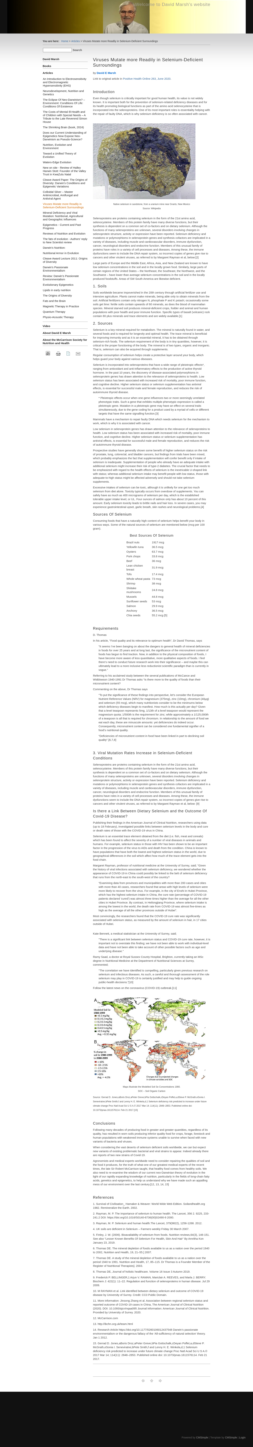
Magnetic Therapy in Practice (61, 306)
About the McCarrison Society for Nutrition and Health (65, 341)
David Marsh (51, 59)
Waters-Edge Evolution (57, 162)
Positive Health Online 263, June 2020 (146, 78)
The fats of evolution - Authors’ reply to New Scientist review (65, 240)
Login (242, 1437)
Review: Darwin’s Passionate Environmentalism (61, 277)
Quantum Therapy (54, 311)
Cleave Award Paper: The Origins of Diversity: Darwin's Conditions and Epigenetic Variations (65, 183)
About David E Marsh (57, 332)
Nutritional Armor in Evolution (61, 253)
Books (47, 66)
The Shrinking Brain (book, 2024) (63, 127)
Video (46, 326)
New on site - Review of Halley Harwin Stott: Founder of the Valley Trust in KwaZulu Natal (64, 171)
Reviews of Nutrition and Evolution (64, 233)
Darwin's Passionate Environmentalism (55, 269)
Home (64, 41)
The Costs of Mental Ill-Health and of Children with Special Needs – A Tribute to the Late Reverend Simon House (65, 116)
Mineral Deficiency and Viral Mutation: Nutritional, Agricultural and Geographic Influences (63, 216)
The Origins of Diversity (57, 295)
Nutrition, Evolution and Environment (57, 146)
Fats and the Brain (54, 300)
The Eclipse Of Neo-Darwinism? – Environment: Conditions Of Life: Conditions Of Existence (64, 103)
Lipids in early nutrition (57, 290)
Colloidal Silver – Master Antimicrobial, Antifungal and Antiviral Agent (60, 195)
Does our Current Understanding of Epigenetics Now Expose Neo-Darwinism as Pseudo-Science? (64, 136)
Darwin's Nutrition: (54, 247)
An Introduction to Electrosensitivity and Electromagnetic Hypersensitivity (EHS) (64, 82)
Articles (75, 41)
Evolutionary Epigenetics (58, 284)
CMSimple (202, 1437)
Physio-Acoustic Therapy (58, 317)
